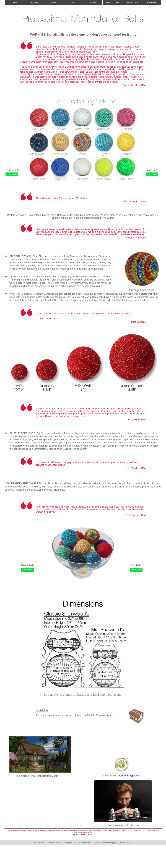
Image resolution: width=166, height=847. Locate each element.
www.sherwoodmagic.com (83, 834)
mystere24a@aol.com (130, 775)
